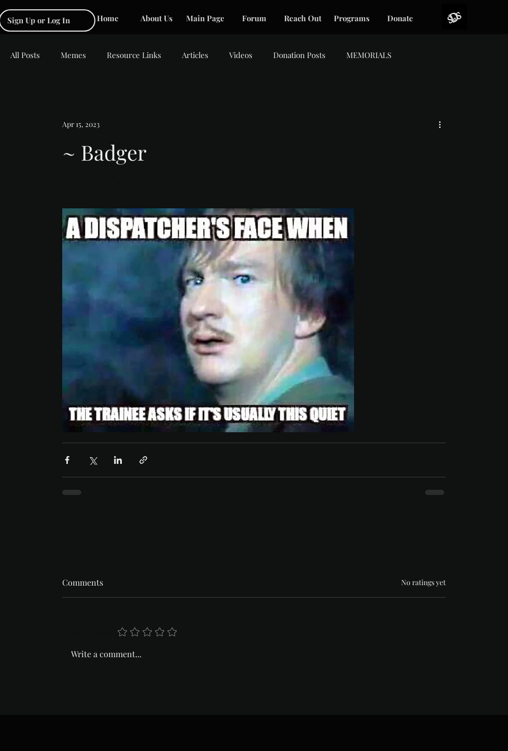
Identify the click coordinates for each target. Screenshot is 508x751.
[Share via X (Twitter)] (92, 460)
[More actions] (439, 124)
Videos (240, 55)
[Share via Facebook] (67, 460)
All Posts (25, 55)
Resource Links (134, 55)
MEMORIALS (368, 55)
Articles (195, 55)
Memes (73, 55)
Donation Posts (299, 55)
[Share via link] (143, 460)
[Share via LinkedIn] (118, 460)
